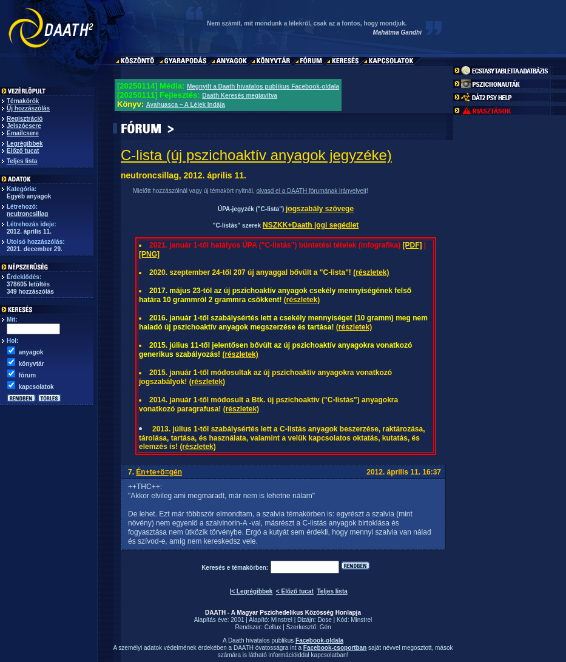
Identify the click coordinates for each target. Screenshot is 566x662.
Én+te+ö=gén (159, 472)
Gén (325, 627)
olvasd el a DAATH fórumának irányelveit (311, 190)
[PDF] (412, 245)
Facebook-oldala (319, 640)
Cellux (272, 627)
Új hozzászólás (28, 108)
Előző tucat (23, 150)
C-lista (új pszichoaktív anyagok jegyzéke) (256, 155)
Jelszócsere (24, 126)
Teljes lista (22, 161)
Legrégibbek (24, 143)
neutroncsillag (27, 214)
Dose (324, 619)
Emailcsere (23, 133)
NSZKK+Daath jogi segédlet (311, 225)
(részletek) (371, 272)
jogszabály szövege (320, 208)
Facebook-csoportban (334, 647)
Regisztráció (24, 118)
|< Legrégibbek (250, 591)
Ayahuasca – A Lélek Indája (185, 104)
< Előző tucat (295, 591)
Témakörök (23, 101)
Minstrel (281, 619)
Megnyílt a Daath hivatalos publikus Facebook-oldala (263, 86)
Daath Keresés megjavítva (239, 95)
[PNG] (149, 254)
